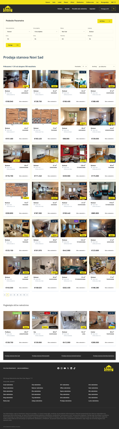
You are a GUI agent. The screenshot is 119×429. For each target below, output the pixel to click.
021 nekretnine (64, 384)
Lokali (59, 2)
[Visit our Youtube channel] (65, 367)
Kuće (54, 2)
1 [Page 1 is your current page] (7, 294)
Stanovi (48, 2)
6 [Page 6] (24, 294)
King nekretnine (8, 397)
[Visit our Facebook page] (58, 367)
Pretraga (13, 44)
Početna (60, 9)
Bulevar (91, 31)
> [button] (27, 294)
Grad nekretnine (8, 384)
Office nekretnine (65, 387)
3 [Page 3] (14, 294)
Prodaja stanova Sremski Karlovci (71, 355)
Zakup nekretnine (37, 400)
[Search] (114, 9)
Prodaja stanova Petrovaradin (40, 355)
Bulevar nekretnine (37, 387)
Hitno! (72, 2)
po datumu (102, 66)
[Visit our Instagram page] (62, 367)
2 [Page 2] (10, 294)
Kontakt (67, 9)
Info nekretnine (93, 384)
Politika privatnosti (9, 367)
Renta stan (6, 400)
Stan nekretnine (8, 393)
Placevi (66, 2)
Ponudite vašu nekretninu (79, 9)
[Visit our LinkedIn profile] (71, 367)
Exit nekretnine (36, 393)
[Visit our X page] (68, 367)
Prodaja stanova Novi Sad (12, 355)
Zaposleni (92, 9)
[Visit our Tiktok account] (74, 367)
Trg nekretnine (36, 397)
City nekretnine (36, 384)
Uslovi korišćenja (22, 367)
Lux (97, 2)
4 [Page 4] (17, 294)
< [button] (4, 294)
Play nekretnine (64, 393)
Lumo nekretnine (94, 400)
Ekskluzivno (80, 2)
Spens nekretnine (65, 390)
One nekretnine (93, 397)
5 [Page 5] (20, 294)
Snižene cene (90, 2)
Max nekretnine (93, 393)
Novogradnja (105, 2)
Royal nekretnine (8, 387)
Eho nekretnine (36, 390)
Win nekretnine (93, 390)
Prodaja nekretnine (65, 400)
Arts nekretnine (64, 397)
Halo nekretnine (93, 387)
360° (113, 2)
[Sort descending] (86, 65)
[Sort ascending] (83, 65)
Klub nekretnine (8, 390)
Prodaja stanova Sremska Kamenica (103, 355)
